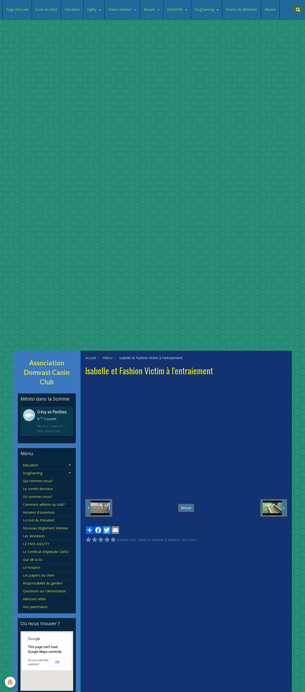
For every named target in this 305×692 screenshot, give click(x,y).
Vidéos (107, 358)
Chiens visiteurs (120, 9)
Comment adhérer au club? (44, 504)
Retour (186, 508)
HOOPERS (175, 9)
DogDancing (205, 9)
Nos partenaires (35, 606)
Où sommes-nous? (37, 496)
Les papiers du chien (38, 575)
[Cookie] (10, 682)
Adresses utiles (34, 599)
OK (57, 662)
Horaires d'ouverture (39, 512)
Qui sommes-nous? (38, 481)
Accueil (90, 358)
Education (72, 9)
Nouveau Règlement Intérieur (45, 528)
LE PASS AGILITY (36, 544)
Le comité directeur (38, 488)
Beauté (150, 9)
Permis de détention (241, 9)
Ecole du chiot (46, 9)
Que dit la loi (32, 559)
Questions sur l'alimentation (44, 591)
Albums (270, 9)
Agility (92, 9)
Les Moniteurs (34, 536)
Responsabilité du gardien (42, 583)
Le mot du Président (38, 520)
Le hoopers (32, 567)
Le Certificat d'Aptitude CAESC (46, 551)
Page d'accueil (17, 9)
